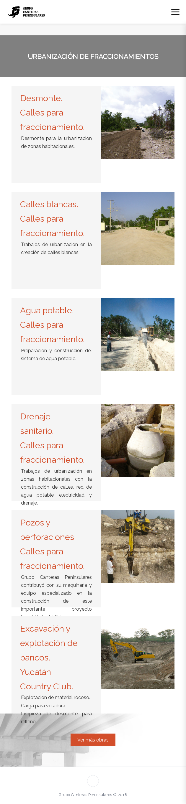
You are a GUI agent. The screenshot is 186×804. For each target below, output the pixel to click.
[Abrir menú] (175, 12)
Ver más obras (93, 740)
